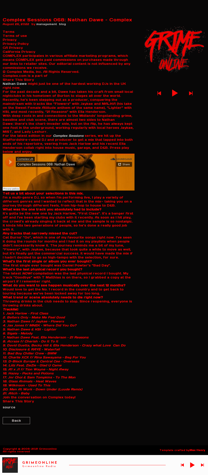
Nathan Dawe (15, 84)
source (9, 407)
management (46, 24)
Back (16, 421)
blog (62, 24)
